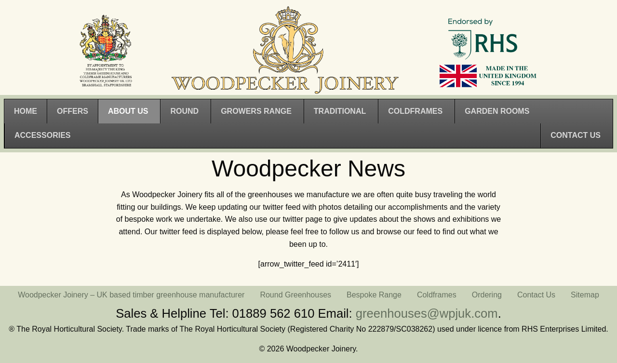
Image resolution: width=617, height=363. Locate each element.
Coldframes (436, 295)
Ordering (487, 295)
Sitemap (585, 295)
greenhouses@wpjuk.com (427, 313)
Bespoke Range (374, 295)
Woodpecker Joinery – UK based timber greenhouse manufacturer (131, 295)
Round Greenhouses (295, 295)
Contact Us (536, 295)
